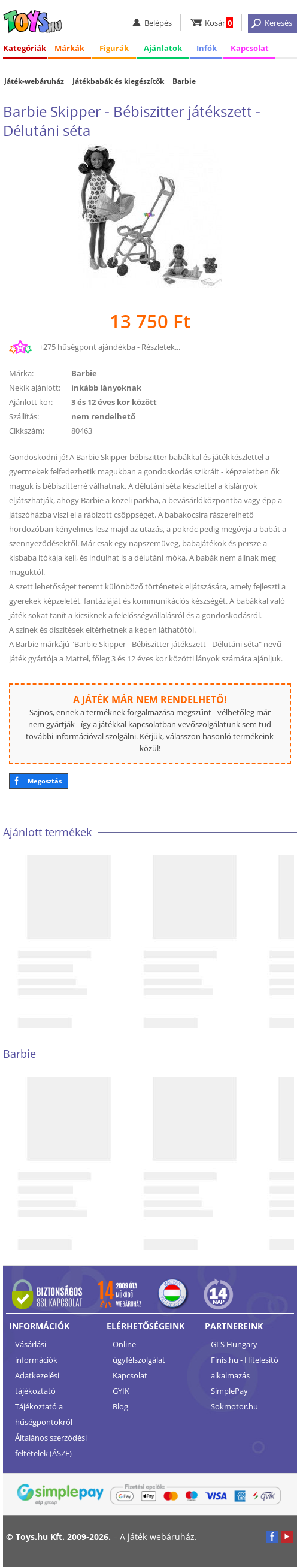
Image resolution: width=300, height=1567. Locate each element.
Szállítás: (24, 416)
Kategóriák (24, 48)
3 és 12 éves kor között (114, 402)
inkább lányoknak (106, 387)
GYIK (121, 1391)
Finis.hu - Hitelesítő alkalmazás (244, 1367)
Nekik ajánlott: (34, 387)
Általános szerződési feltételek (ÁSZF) (51, 1445)
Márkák (69, 48)
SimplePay (229, 1391)
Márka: (21, 373)
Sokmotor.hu (234, 1406)
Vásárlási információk (36, 1352)
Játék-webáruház (34, 81)
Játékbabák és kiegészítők (118, 81)
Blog (120, 1406)
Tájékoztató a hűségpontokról (43, 1414)
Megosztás (45, 780)
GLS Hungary (234, 1344)
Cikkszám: (26, 430)
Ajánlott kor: (31, 402)
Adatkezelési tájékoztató (37, 1383)
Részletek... (160, 346)
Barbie (184, 81)
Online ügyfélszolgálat (139, 1352)
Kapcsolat (250, 48)
